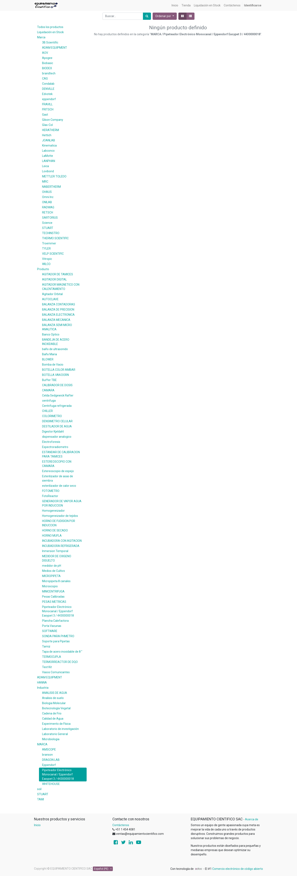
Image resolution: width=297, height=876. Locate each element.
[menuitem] (175, 5)
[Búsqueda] (147, 16)
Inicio (37, 825)
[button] (165, 16)
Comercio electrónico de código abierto (237, 868)
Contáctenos (120, 825)
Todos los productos (50, 27)
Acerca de (251, 819)
